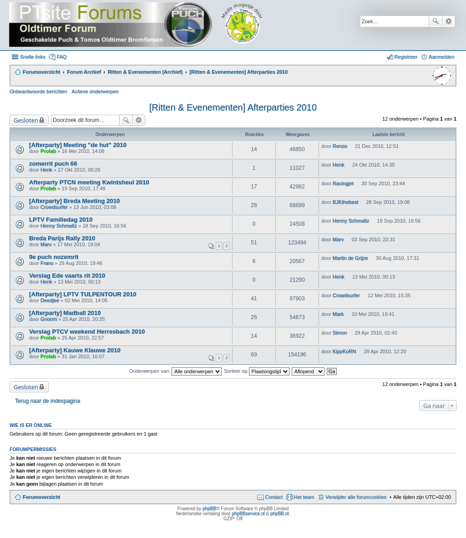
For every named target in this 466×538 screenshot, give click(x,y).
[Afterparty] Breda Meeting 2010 (74, 201)
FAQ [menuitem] (62, 57)
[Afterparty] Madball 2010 (65, 313)
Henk (46, 170)
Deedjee (50, 300)
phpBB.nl (279, 513)
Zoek (435, 21)
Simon (340, 332)
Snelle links (33, 57)
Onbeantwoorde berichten (38, 91)
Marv (46, 244)
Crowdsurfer (54, 207)
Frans (47, 263)
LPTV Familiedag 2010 (60, 219)
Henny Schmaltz (59, 225)
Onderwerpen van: (175, 371)
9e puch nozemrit (53, 257)
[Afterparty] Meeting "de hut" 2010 (78, 145)
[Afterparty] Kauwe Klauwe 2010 (75, 350)
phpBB (209, 508)
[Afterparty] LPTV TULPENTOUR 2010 (83, 294)
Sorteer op (256, 371)
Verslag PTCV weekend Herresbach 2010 (87, 331)
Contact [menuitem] (274, 497)
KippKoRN (344, 351)
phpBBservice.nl (248, 513)
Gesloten (26, 120)
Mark (338, 314)
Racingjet (343, 183)
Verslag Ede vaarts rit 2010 (67, 275)
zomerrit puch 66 (53, 163)
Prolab (48, 151)
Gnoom (49, 319)
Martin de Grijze (350, 258)
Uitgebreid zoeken (448, 21)
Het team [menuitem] (304, 497)
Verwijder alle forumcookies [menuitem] (355, 497)
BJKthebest (345, 202)
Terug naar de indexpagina (47, 401)
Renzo (340, 146)
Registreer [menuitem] (406, 57)
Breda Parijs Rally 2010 (62, 238)
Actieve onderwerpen (95, 91)
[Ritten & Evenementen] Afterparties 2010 (233, 107)
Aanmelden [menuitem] (441, 57)
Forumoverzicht (42, 497)
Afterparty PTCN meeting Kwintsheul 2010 (89, 182)
